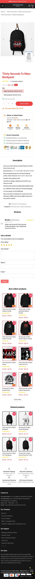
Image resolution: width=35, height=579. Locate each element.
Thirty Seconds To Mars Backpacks (12, 15)
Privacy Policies (5, 518)
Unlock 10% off (31, 571)
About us (4, 513)
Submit (5, 281)
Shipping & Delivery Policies (9, 532)
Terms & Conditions (7, 516)
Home (3, 12)
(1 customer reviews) (16, 81)
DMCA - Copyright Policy (8, 521)
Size (3, 88)
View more (17, 399)
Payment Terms (5, 535)
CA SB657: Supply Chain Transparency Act (13, 524)
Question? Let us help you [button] (26, 576)
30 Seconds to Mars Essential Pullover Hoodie (24, 311)
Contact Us (4, 540)
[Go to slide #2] (22, 66)
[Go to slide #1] (12, 66)
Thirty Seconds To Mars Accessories (19, 12)
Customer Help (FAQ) (7, 543)
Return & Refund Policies (8, 538)
